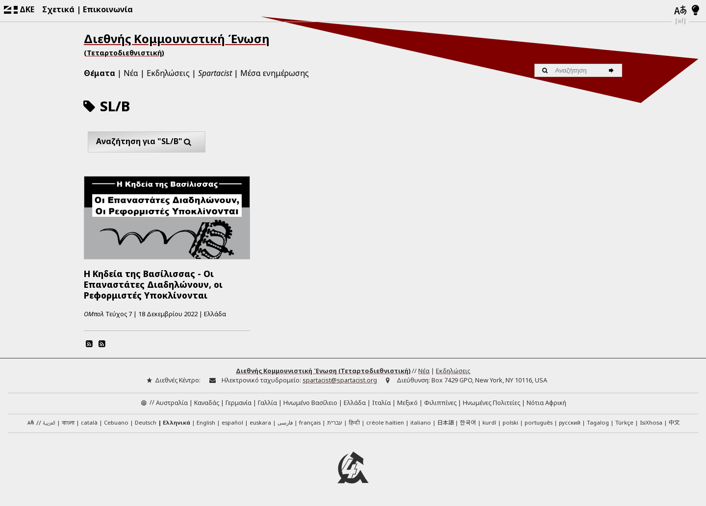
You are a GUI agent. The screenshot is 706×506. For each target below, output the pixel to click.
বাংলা (68, 423)
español (232, 422)
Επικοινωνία (108, 9)
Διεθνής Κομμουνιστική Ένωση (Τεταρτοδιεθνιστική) (323, 370)
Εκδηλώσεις (168, 73)
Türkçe (624, 422)
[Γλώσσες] (680, 11)
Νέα (131, 73)
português (539, 422)
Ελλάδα (355, 402)
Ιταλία (381, 402)
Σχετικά (58, 9)
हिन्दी (354, 422)
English (206, 422)
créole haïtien (385, 422)
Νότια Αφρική (546, 402)
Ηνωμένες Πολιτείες (491, 402)
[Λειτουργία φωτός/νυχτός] (695, 10)
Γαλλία (267, 402)
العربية (49, 423)
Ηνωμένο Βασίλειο (310, 402)
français (310, 422)
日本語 (445, 422)
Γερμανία (239, 402)
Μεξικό (407, 402)
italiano (420, 422)
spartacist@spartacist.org (340, 380)
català (89, 422)
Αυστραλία (172, 402)
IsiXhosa (651, 422)
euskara (260, 422)
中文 (674, 422)
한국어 (468, 422)
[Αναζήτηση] (613, 70)
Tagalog (598, 422)
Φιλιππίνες (440, 402)
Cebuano (116, 422)
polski (510, 422)
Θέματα (99, 73)
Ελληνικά (176, 422)
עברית (334, 422)
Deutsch (145, 422)
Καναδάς (206, 402)
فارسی (285, 422)
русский (569, 422)
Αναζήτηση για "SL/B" (146, 141)
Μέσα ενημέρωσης (274, 73)
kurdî (489, 422)
